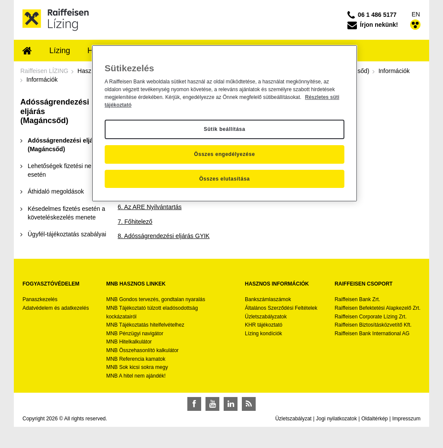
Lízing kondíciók (263, 333)
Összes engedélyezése (224, 154)
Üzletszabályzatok (266, 317)
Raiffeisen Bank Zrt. (357, 299)
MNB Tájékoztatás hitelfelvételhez (145, 325)
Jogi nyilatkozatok (336, 419)
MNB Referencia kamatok (135, 359)
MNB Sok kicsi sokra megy (137, 367)
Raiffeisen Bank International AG (371, 333)
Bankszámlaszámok (268, 299)
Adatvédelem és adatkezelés (55, 308)
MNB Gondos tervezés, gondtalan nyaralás (155, 299)
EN (416, 14)
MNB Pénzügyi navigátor (134, 333)
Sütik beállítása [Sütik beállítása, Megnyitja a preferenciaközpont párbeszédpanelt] (224, 129)
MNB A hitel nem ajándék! (135, 376)
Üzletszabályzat (293, 419)
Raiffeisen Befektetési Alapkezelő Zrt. (377, 308)
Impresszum (406, 419)
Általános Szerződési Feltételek (281, 308)
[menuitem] (27, 51)
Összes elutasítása (224, 179)
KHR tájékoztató (263, 325)
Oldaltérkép (374, 419)
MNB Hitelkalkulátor (128, 342)
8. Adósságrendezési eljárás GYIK (163, 235)
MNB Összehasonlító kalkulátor (142, 350)
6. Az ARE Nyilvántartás (150, 206)
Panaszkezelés (40, 299)
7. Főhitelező (135, 221)
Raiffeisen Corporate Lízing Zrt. (370, 317)
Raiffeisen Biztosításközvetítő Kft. (372, 325)
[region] (224, 123)
